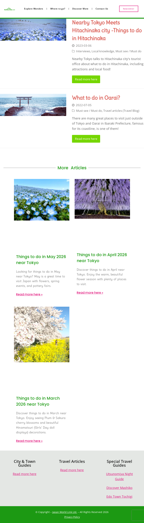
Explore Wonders (33, 8)
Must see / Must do (128, 51)
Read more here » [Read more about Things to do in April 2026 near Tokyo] (90, 293)
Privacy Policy (72, 517)
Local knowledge (103, 51)
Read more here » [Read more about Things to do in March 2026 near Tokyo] (29, 441)
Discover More (80, 8)
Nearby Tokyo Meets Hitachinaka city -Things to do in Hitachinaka (107, 30)
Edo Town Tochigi (119, 496)
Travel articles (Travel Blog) (121, 111)
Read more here (86, 79)
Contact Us (102, 8)
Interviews (83, 51)
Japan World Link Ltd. (64, 512)
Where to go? (57, 8)
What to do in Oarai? (96, 97)
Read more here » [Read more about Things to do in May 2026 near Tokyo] (29, 294)
